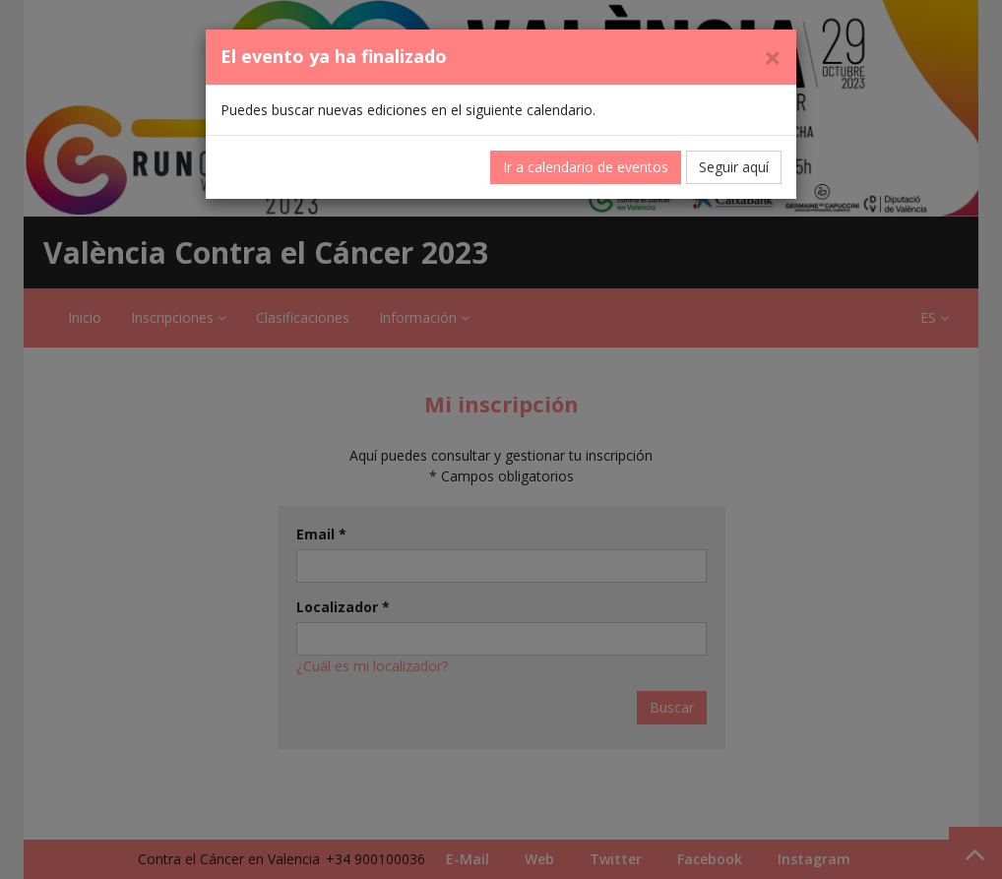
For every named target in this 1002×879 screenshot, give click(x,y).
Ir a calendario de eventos (585, 166)
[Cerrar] (773, 57)
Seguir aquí (734, 166)
